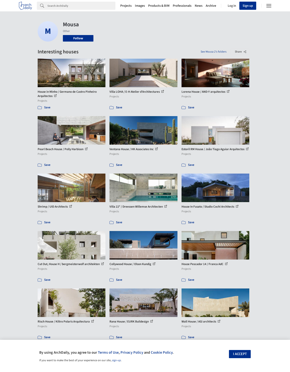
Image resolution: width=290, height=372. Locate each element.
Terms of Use (108, 352)
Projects (126, 5)
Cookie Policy (162, 352)
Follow (78, 38)
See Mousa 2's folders (214, 51)
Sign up (248, 5)
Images (140, 5)
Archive (211, 5)
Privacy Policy (131, 352)
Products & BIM (159, 5)
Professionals (182, 5)
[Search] (81, 6)
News (198, 5)
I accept (240, 354)
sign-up (116, 360)
